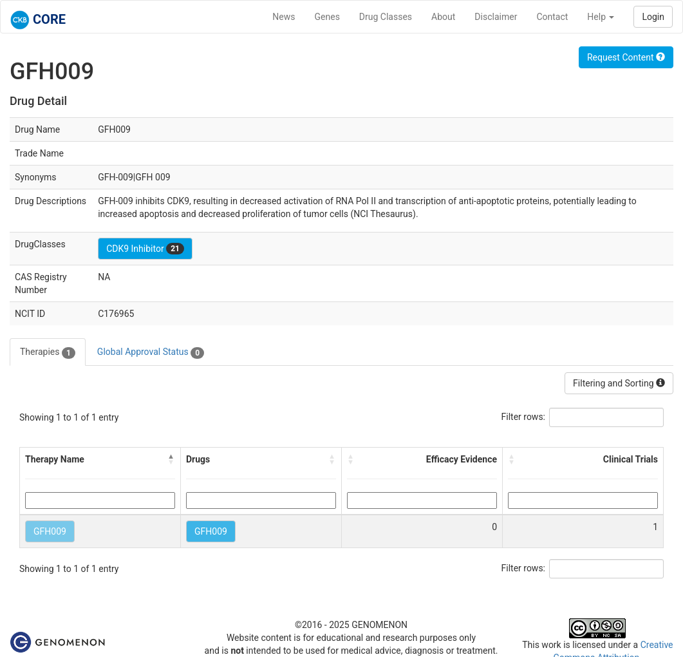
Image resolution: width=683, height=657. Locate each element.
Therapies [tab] (47, 352)
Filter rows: (523, 417)
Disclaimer (495, 17)
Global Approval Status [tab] (150, 352)
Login (653, 17)
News (283, 17)
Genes (327, 17)
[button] (171, 459)
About (443, 17)
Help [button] (600, 17)
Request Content (626, 57)
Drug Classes (385, 17)
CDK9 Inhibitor (145, 248)
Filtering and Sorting (619, 383)
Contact (552, 17)
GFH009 (49, 531)
